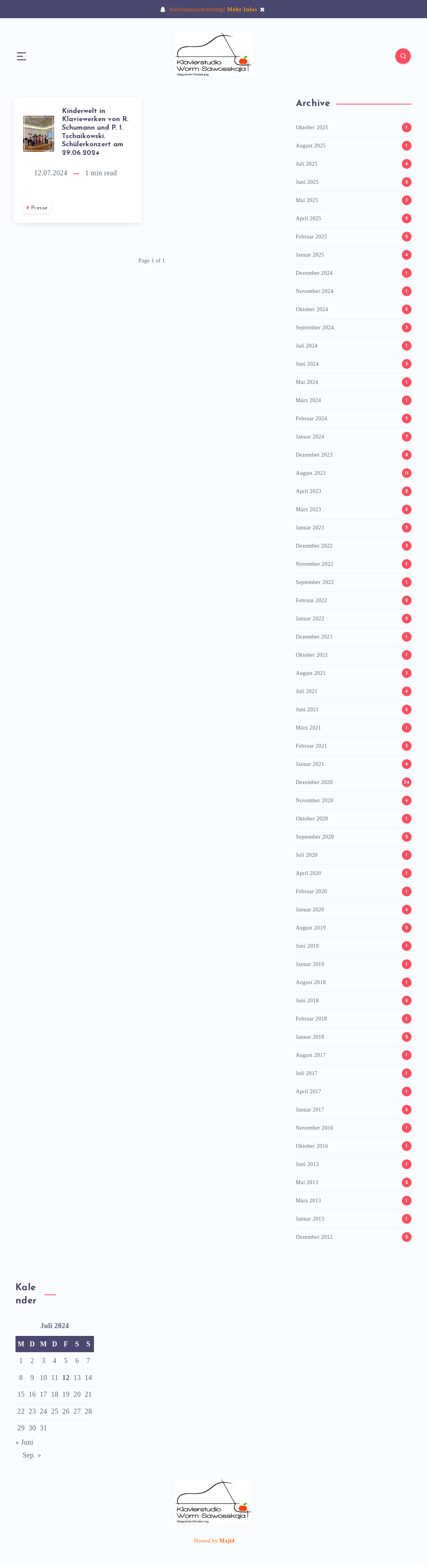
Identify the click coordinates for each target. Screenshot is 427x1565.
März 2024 (308, 400)
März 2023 (308, 509)
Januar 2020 (310, 910)
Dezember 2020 (314, 782)
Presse (39, 208)
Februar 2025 (311, 237)
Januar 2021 (310, 764)
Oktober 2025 (312, 127)
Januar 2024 (310, 437)
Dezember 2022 (314, 546)
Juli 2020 (307, 855)
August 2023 (311, 473)
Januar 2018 (310, 1037)
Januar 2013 (310, 1219)
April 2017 (308, 1091)
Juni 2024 (307, 364)
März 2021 (308, 728)
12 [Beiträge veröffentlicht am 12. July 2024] (66, 1378)
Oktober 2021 (312, 655)
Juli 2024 (307, 346)
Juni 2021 (307, 709)
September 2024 (315, 327)
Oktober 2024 (312, 309)
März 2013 (308, 1201)
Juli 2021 (307, 691)
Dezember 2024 (314, 273)
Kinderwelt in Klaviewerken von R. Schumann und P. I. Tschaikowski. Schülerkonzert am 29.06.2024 (95, 132)
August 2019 (311, 928)
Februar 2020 (311, 891)
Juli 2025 (307, 164)
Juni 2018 (307, 1000)
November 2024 (314, 291)
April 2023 (308, 491)
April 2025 (308, 218)
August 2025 (311, 146)
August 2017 (311, 1055)
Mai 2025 (307, 200)
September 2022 (315, 582)
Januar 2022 (310, 619)
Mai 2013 (307, 1182)
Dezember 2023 (314, 455)
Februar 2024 (311, 418)
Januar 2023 (310, 528)
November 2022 (314, 564)
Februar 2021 (311, 746)
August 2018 (311, 982)
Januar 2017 (310, 1110)
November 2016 (314, 1128)
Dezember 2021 (314, 637)
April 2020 (308, 873)
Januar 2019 (310, 964)
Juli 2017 (307, 1073)
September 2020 (315, 837)
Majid (226, 1541)
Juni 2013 (307, 1164)
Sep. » (32, 1455)
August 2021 (311, 673)
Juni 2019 (307, 946)
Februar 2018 (311, 1019)
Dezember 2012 (314, 1237)
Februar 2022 (311, 600)
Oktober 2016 (312, 1146)
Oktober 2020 (312, 819)
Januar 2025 (310, 255)
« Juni (24, 1442)
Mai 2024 (307, 382)
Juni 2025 (307, 182)
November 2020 (314, 800)
